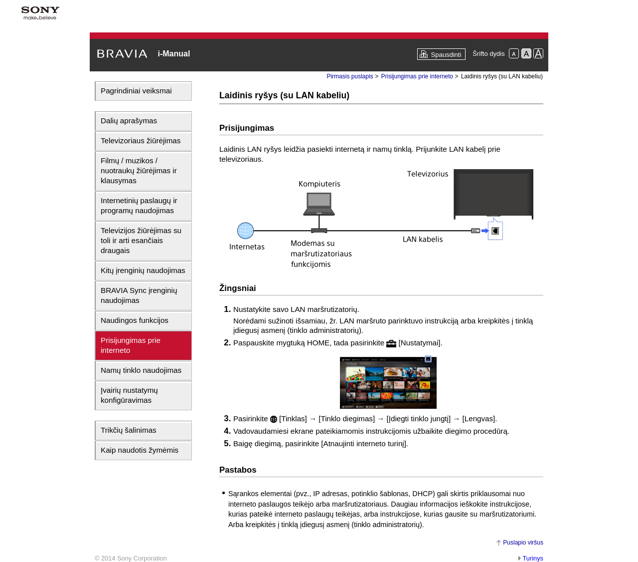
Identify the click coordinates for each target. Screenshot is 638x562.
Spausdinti (446, 54)
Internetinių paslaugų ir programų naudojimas (139, 205)
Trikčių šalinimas (129, 430)
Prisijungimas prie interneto (130, 345)
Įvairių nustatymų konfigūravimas (129, 395)
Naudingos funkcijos (134, 320)
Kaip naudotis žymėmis (139, 450)
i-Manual (174, 53)
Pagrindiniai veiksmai (136, 90)
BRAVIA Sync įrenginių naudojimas (139, 295)
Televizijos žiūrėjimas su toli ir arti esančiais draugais (141, 240)
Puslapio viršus (523, 542)
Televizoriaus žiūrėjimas (140, 140)
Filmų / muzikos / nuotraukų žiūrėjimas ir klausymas (139, 170)
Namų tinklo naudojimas (141, 370)
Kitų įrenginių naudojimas (143, 270)
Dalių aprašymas (129, 120)
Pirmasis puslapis (349, 76)
